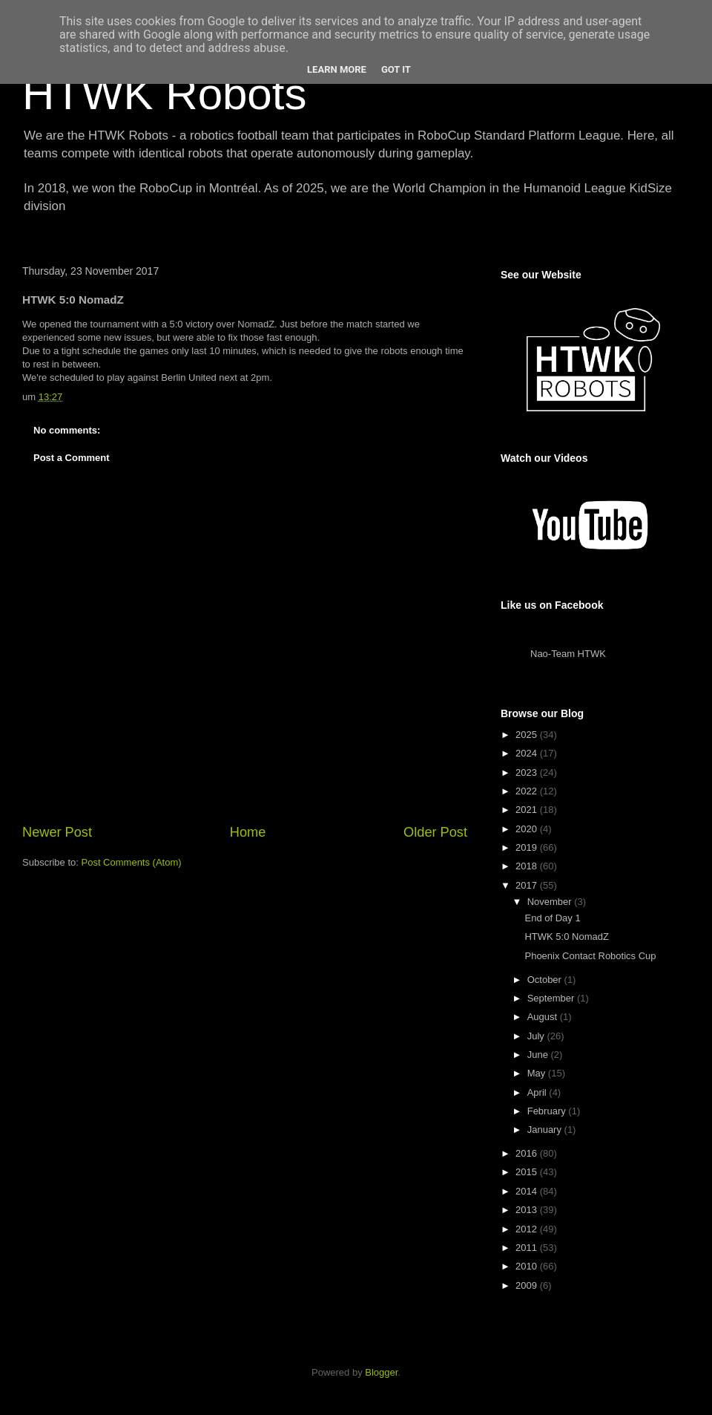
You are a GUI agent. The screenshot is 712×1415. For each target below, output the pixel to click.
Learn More (336, 69)
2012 (527, 1229)
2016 (527, 1153)
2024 (527, 753)
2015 (527, 1171)
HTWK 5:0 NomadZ (566, 936)
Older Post (435, 832)
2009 (527, 1285)
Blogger (381, 1372)
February (548, 1111)
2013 (527, 1209)
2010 (527, 1266)
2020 (527, 828)
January (545, 1129)
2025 (527, 734)
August (543, 1016)
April (538, 1092)
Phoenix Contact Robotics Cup (590, 955)
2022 (527, 791)
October (545, 979)
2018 (527, 866)
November (551, 901)
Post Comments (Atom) (132, 862)
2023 (527, 772)
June (539, 1054)
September (552, 998)
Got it (396, 69)
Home (248, 832)
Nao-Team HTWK (568, 653)
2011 (527, 1247)
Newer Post (57, 832)
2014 (527, 1191)
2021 (527, 809)
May (537, 1073)
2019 (527, 847)
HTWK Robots (164, 94)
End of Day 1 (552, 918)
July (537, 1036)
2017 (527, 885)
